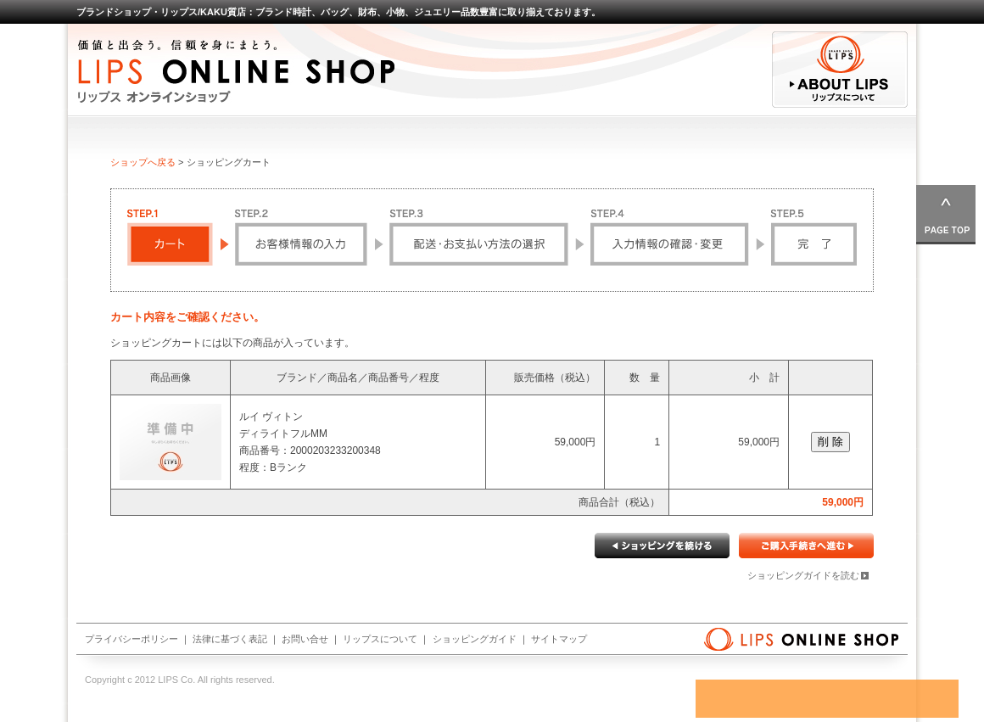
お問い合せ (305, 639)
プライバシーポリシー (131, 639)
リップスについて (380, 639)
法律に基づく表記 (230, 639)
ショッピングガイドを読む (803, 575)
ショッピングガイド (475, 639)
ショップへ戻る (143, 162)
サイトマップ (559, 639)
